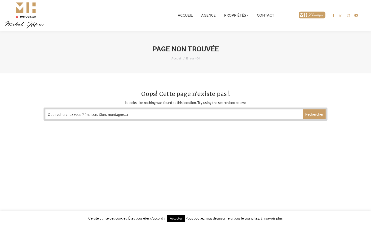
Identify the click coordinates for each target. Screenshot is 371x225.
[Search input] (174, 114)
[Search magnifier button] (314, 114)
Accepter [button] (176, 218)
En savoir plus (272, 218)
